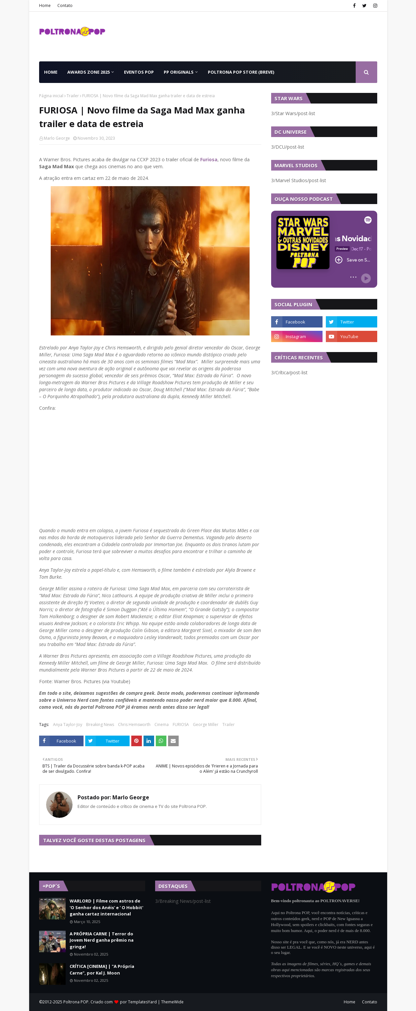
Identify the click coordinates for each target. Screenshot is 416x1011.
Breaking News (100, 724)
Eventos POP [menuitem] (139, 72)
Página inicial (51, 96)
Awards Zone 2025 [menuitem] (88, 72)
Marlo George (57, 138)
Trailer (73, 96)
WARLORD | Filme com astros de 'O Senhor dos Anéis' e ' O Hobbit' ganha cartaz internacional (106, 907)
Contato (65, 5)
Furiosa (208, 159)
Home (45, 5)
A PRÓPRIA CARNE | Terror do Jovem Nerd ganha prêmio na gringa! (102, 940)
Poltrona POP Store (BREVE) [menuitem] (241, 72)
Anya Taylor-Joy (67, 724)
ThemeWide (172, 1002)
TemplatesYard (142, 1002)
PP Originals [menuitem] (179, 72)
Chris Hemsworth (134, 724)
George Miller (205, 724)
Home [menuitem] (50, 72)
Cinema (161, 724)
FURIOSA (181, 724)
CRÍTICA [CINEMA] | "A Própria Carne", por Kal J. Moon (102, 969)
